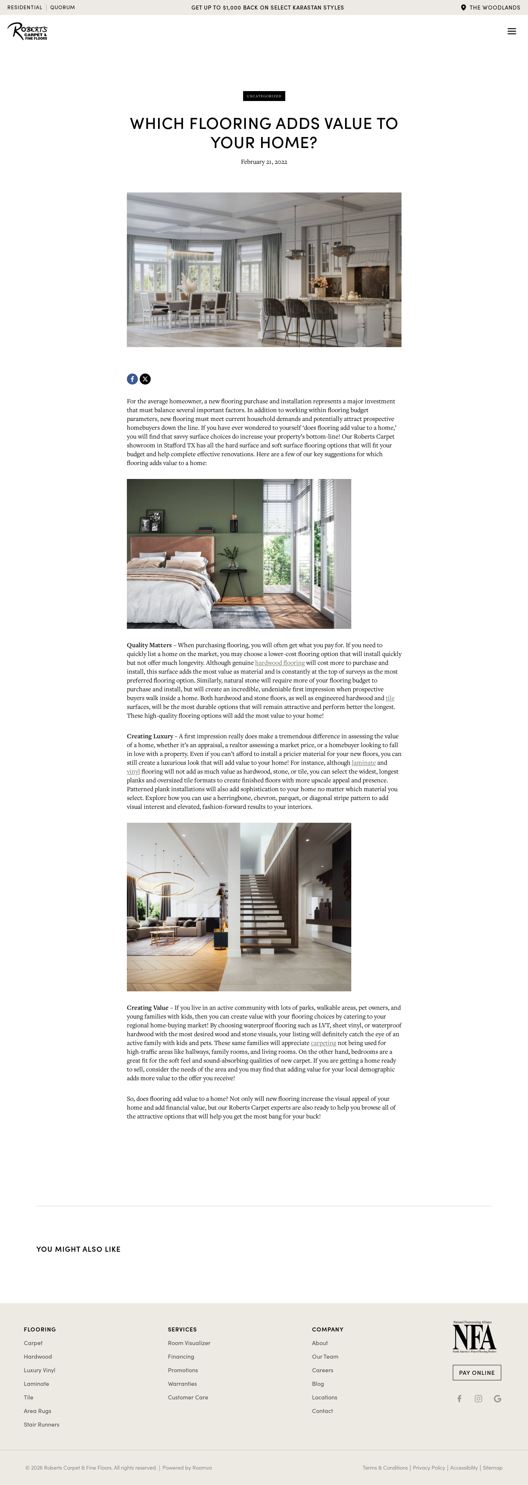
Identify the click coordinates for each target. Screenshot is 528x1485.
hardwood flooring (280, 662)
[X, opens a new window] (145, 379)
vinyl (133, 771)
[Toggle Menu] (512, 31)
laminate (364, 762)
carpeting (323, 1042)
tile (390, 697)
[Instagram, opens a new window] (478, 1397)
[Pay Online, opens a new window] (477, 1372)
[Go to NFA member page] (474, 1337)
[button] (491, 7)
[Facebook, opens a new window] (132, 379)
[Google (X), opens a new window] (497, 1397)
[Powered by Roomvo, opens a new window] (190, 1467)
